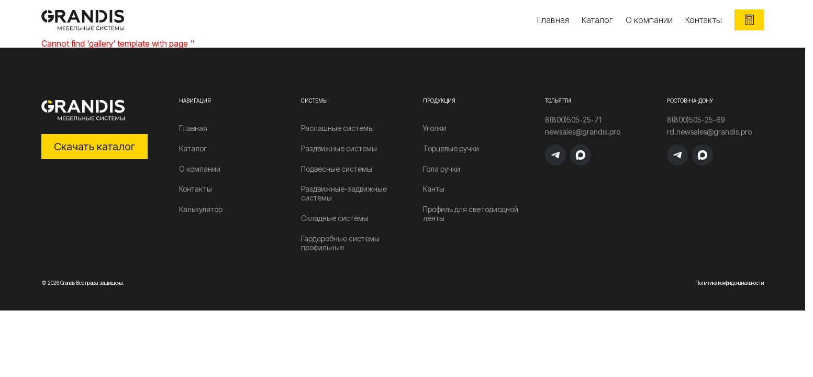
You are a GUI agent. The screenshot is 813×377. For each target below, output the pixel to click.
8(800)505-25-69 (696, 120)
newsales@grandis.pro (582, 132)
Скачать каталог (94, 146)
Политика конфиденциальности (729, 282)
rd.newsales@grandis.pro (709, 132)
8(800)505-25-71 (573, 120)
